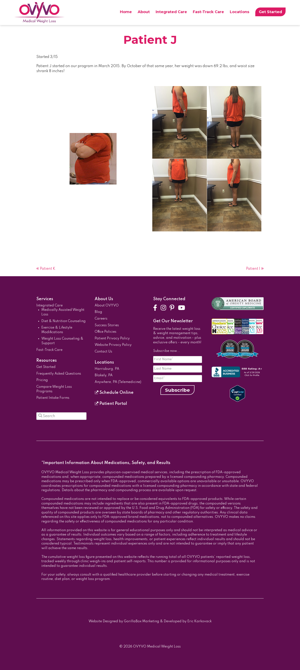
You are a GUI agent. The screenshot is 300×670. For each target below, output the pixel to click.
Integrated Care (171, 12)
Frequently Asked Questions (58, 373)
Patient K (47, 269)
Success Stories (107, 325)
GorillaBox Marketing (141, 621)
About (144, 12)
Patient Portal (111, 404)
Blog (98, 312)
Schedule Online (114, 393)
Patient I (253, 269)
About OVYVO (107, 305)
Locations (239, 12)
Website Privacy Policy (113, 345)
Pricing (42, 380)
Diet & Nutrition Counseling (63, 321)
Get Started (270, 12)
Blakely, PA (104, 375)
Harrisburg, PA (107, 369)
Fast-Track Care (208, 12)
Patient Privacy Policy (112, 338)
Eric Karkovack (199, 621)
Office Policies (105, 332)
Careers (101, 318)
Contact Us (103, 351)
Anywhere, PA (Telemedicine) (118, 382)
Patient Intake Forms (52, 398)
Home (126, 12)
